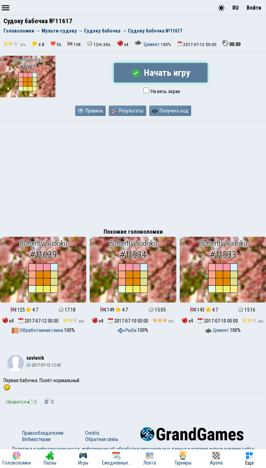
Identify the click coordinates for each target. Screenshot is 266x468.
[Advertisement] (133, 172)
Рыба (127, 330)
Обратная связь (101, 439)
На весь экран (161, 91)
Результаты (127, 111)
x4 (122, 43)
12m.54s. (99, 43)
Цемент (148, 44)
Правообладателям (42, 433)
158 (74, 44)
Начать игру (161, 72)
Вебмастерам (36, 439)
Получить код (170, 111)
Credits (92, 433)
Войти (254, 7)
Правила (90, 111)
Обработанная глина (38, 330)
